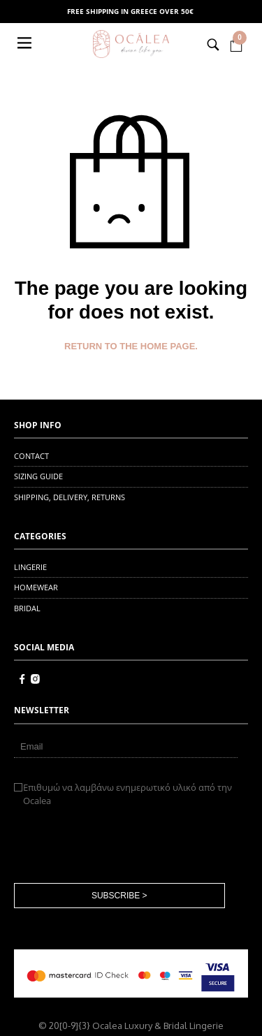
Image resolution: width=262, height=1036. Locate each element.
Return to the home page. (131, 346)
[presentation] (120, 845)
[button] (25, 44)
